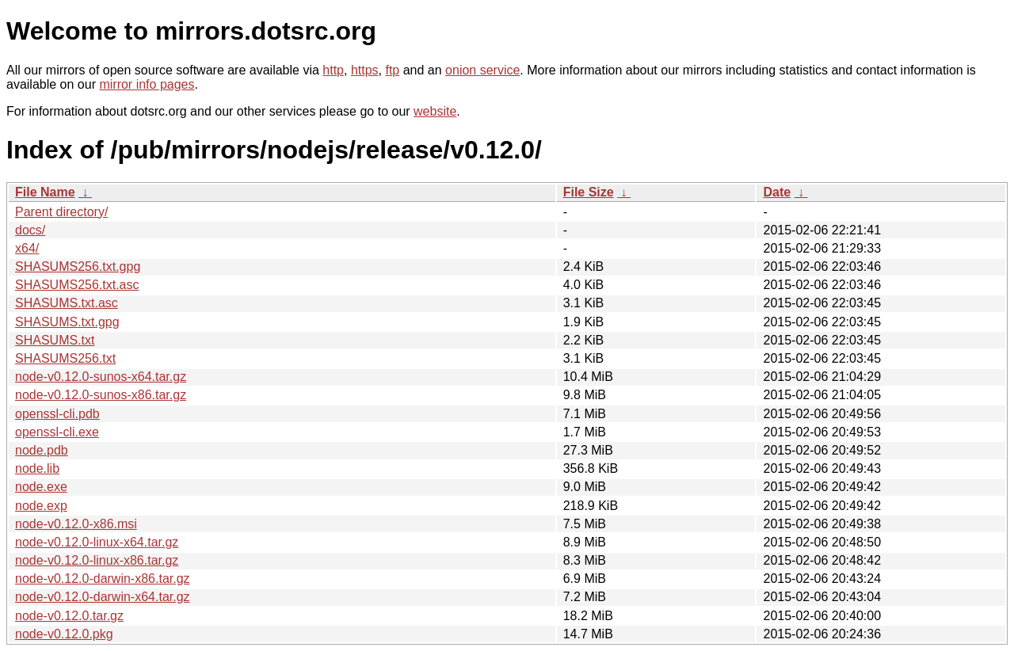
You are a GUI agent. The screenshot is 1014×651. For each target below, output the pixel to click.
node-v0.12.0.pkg (64, 634)
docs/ (30, 230)
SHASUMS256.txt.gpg (77, 266)
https (365, 70)
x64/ (27, 248)
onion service (482, 70)
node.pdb (41, 450)
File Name (45, 192)
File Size (588, 192)
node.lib (37, 468)
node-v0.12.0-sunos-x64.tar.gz (100, 376)
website (435, 111)
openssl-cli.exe (57, 432)
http (333, 70)
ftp (392, 70)
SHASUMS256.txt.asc (77, 284)
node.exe (41, 486)
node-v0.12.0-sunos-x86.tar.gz (100, 395)
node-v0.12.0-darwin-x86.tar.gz (102, 578)
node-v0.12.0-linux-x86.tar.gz (96, 560)
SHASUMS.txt (54, 340)
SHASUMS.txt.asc (66, 303)
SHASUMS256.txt (65, 358)
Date (777, 192)
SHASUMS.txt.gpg (67, 322)
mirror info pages (146, 84)
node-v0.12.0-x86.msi (76, 524)
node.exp (41, 505)
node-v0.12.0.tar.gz (69, 615)
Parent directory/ (61, 212)
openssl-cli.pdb (57, 414)
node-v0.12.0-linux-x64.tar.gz (96, 542)
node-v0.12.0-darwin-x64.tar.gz (102, 596)
